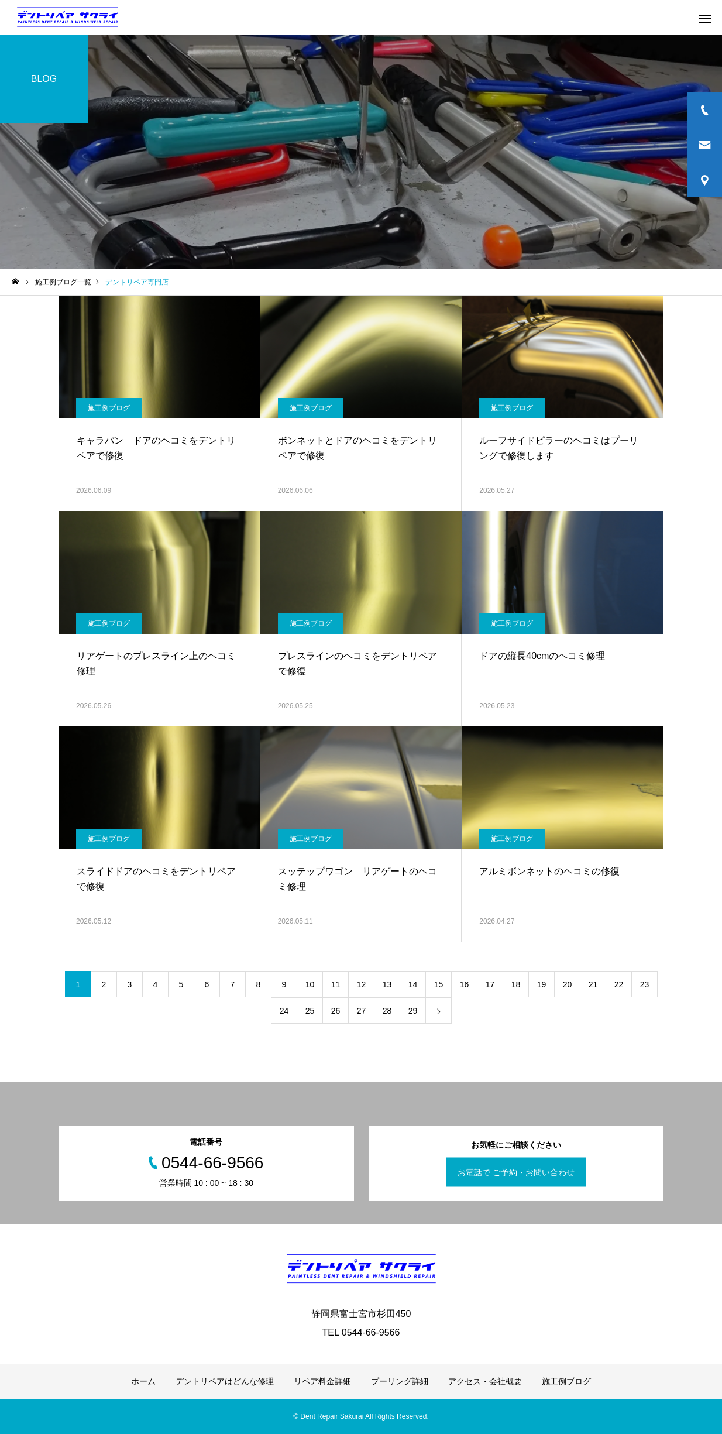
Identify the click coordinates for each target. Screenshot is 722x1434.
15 (438, 984)
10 (310, 984)
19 (541, 984)
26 (336, 1011)
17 (490, 984)
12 (361, 984)
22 (619, 984)
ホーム (143, 1381)
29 (413, 1011)
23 (644, 984)
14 (413, 984)
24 (284, 1011)
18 (516, 984)
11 (336, 984)
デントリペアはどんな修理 (225, 1381)
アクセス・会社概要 (485, 1381)
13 (387, 984)
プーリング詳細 (399, 1381)
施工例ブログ (109, 408)
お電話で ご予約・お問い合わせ (516, 1172)
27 (361, 1011)
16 (464, 984)
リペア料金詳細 (322, 1381)
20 (567, 984)
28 (387, 1011)
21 (593, 984)
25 (310, 1011)
